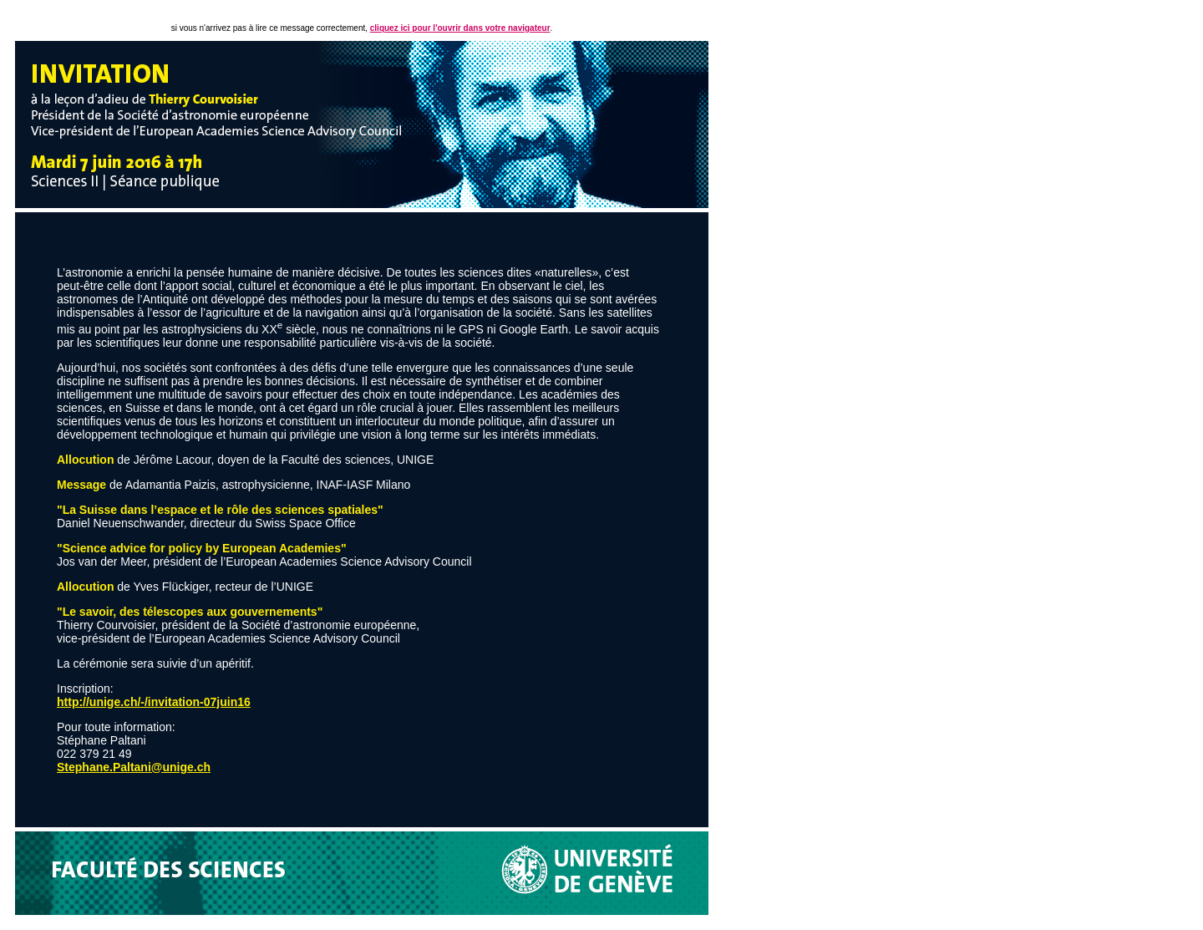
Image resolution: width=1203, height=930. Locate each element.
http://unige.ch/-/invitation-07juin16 (154, 702)
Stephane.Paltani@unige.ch (134, 767)
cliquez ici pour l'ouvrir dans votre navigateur (460, 28)
